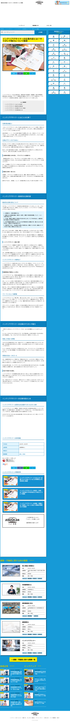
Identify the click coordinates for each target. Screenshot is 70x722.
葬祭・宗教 (54, 92)
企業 (64, 88)
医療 (53, 36)
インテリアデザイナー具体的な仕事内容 (14, 106)
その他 (64, 92)
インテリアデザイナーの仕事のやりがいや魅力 (15, 108)
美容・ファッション (53, 41)
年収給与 (35, 578)
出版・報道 (54, 54)
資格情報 (30, 578)
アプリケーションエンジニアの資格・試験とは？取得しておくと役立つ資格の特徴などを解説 (40, 688)
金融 (64, 75)
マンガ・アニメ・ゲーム (64, 62)
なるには (24, 578)
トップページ (22, 25)
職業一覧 (24, 717)
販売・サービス (53, 84)
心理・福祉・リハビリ (64, 36)
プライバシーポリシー (39, 717)
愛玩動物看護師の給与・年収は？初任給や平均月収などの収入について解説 (16, 680)
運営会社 (33, 717)
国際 (53, 75)
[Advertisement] (35, 14)
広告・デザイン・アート (53, 66)
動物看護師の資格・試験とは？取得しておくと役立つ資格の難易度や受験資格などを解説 (16, 703)
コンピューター (64, 66)
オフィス (64, 84)
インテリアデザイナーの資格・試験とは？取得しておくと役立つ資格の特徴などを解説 (31, 505)
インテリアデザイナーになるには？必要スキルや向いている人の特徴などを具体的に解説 (31, 479)
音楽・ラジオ (53, 58)
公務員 (53, 88)
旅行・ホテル (64, 41)
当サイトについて (18, 717)
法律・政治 (65, 71)
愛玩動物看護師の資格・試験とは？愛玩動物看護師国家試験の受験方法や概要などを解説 (16, 673)
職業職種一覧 (35, 25)
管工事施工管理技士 (28, 566)
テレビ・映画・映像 (64, 54)
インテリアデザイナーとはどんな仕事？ (14, 104)
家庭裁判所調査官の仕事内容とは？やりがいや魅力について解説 (40, 672)
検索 (40, 32)
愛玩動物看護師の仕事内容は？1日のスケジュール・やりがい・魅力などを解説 (16, 688)
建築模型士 (25, 622)
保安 (53, 71)
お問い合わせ (46, 717)
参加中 (58, 717)
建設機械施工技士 (27, 603)
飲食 (53, 45)
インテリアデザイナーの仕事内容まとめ (14, 110)
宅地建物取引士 (27, 585)
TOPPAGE (2, 29)
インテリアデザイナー (9, 29)
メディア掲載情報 (53, 717)
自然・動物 (54, 49)
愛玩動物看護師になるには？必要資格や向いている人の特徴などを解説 (16, 695)
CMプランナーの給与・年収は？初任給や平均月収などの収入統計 (40, 680)
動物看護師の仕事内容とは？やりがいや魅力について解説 (40, 695)
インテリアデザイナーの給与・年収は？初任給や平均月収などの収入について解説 (31, 492)
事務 (64, 79)
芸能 (64, 58)
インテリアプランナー (29, 641)
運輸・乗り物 (64, 49)
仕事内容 (40, 578)
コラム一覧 (48, 25)
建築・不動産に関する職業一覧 (24, 659)
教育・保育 (65, 45)
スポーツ (53, 62)
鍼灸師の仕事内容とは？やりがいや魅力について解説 (40, 702)
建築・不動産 (22, 454)
